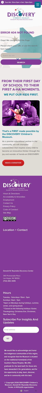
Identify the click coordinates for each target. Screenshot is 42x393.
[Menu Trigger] (38, 5)
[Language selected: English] (28, 391)
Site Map (7, 213)
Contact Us (8, 203)
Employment (8, 200)
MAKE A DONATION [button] (13, 163)
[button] (9, 220)
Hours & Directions (11, 194)
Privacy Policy (9, 206)
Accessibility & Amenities (14, 197)
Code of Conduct (10, 210)
